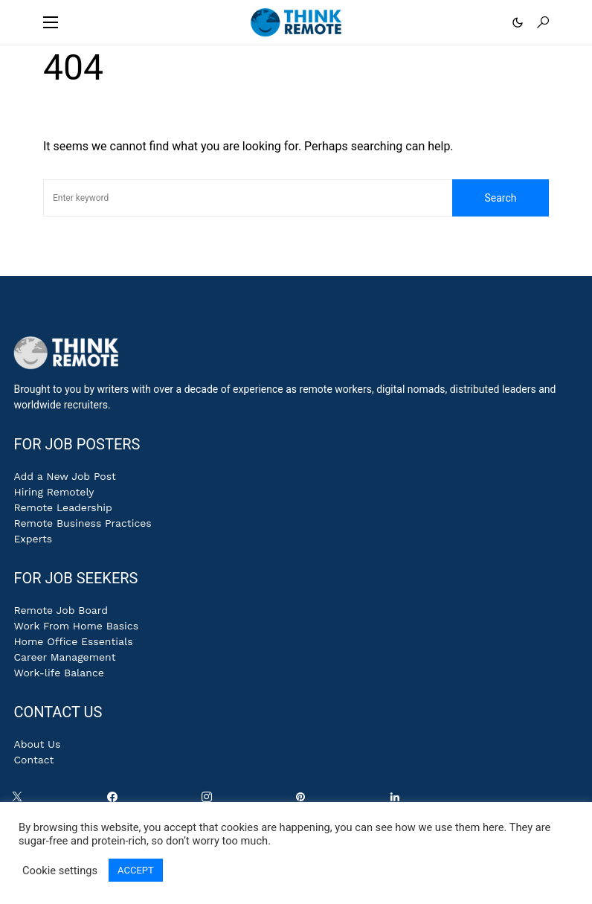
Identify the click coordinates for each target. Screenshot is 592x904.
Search (500, 198)
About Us (36, 744)
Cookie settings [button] (59, 870)
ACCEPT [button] (136, 870)
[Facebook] (115, 800)
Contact (33, 760)
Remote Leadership (62, 507)
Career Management (64, 657)
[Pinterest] (303, 800)
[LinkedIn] (397, 800)
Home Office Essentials (72, 641)
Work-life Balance (58, 673)
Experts (32, 539)
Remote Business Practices (82, 523)
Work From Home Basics (75, 626)
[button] (50, 22)
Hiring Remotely (53, 492)
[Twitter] (20, 800)
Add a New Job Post (64, 476)
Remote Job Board (60, 610)
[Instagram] (210, 800)
